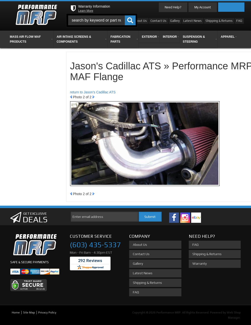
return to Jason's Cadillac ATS (93, 92)
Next (93, 96)
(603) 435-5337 (95, 244)
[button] (102, 20)
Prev (71, 96)
